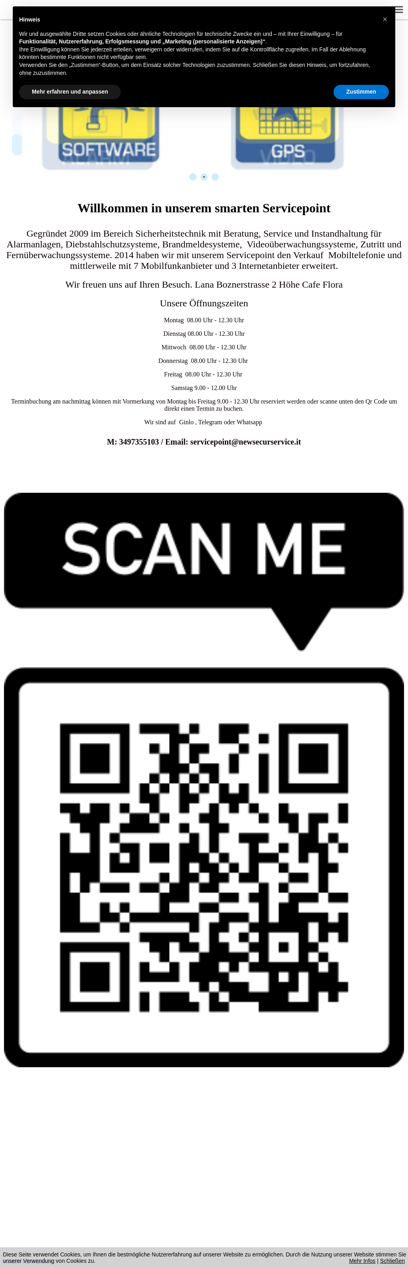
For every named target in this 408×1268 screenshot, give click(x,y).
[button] (385, 19)
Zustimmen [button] (361, 91)
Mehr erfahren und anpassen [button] (70, 91)
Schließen (392, 1261)
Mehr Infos (362, 1261)
